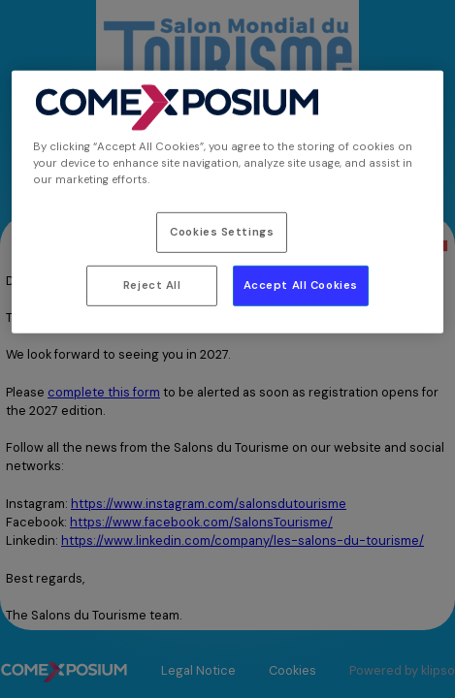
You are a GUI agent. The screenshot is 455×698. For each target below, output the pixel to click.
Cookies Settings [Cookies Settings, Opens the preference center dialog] (222, 232)
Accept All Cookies (301, 285)
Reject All (152, 285)
